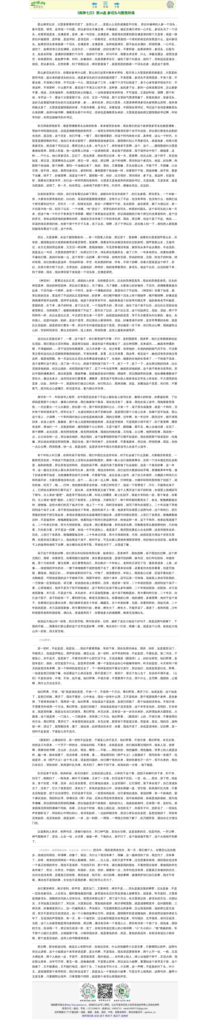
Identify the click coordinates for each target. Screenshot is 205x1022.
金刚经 (124, 1016)
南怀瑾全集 (87, 1016)
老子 (102, 1016)
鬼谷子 (116, 1016)
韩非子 (108, 1016)
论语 (96, 1016)
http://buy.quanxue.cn (77, 1005)
